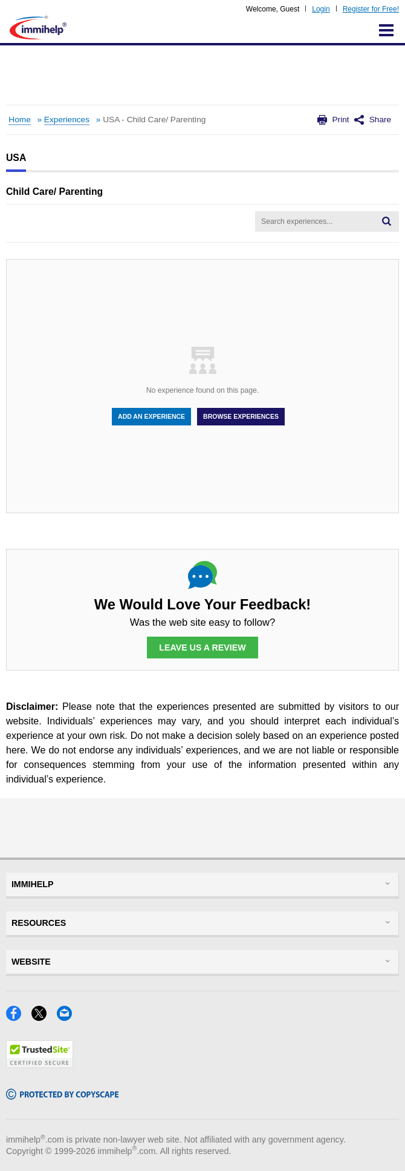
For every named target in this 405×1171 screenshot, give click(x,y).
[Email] (68, 1017)
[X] (44, 1017)
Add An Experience (151, 416)
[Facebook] (18, 1017)
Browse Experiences (241, 416)
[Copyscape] (62, 1095)
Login (320, 9)
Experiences (66, 119)
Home (19, 119)
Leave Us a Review (202, 647)
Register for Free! (371, 9)
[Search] (386, 221)
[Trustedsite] (39, 1064)
